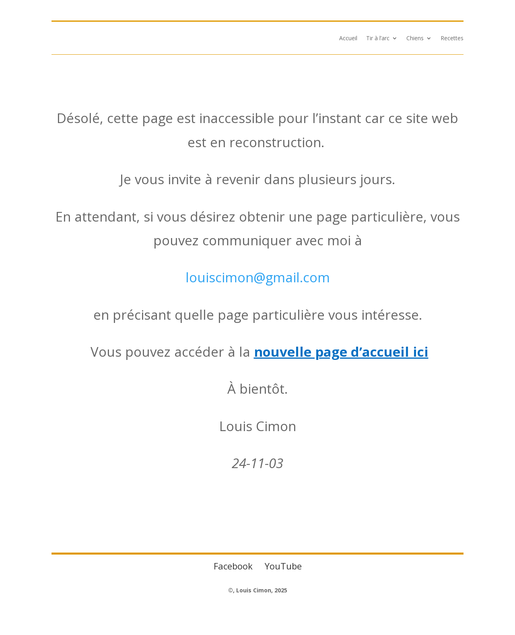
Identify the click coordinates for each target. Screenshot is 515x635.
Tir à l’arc (377, 38)
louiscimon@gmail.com (257, 277)
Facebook (233, 566)
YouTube (283, 566)
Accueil (348, 38)
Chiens (415, 38)
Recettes (452, 38)
